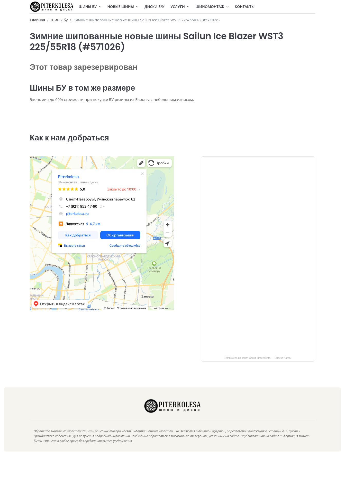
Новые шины (123, 6)
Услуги (179, 6)
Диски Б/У (154, 6)
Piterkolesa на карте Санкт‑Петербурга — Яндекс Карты (258, 365)
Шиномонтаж (212, 6)
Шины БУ (90, 6)
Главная (37, 19)
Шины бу (59, 19)
